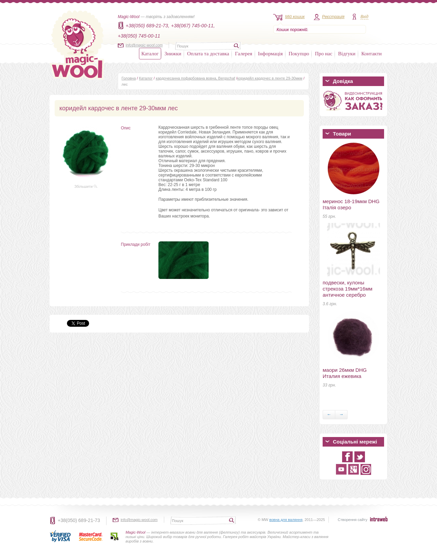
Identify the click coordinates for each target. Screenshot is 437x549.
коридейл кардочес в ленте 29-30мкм (269, 78)
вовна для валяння (285, 520)
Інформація (270, 53)
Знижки (173, 53)
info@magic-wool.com (144, 45)
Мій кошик (295, 16)
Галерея (243, 53)
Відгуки (346, 53)
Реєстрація (333, 16)
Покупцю (298, 53)
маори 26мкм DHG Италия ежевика (345, 373)
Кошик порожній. (292, 29)
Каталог (150, 53)
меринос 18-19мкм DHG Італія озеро (351, 204)
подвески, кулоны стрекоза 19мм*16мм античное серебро (347, 289)
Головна (129, 78)
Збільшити (86, 186)
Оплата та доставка (208, 53)
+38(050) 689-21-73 (79, 520)
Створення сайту (352, 520)
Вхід (364, 16)
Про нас (323, 53)
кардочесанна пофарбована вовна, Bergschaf (195, 78)
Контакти (371, 53)
